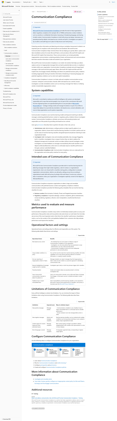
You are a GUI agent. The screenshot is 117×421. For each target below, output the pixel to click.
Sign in (113, 2)
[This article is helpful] (110, 39)
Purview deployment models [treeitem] (10, 105)
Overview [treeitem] (8, 56)
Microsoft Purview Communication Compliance (46, 30)
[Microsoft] (3, 2)
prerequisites (43, 365)
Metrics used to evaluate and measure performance (105, 20)
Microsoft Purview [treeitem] (7, 17)
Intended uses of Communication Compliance (106, 17)
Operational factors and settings (106, 23)
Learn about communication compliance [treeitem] (12, 60)
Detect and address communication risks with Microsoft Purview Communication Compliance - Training (57, 398)
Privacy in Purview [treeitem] (7, 108)
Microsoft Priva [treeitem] (6, 97)
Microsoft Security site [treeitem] (8, 102)
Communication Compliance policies (56, 367)
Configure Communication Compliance (104, 29)
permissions (40, 125)
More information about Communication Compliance (105, 33)
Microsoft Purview (41, 11)
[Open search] (109, 2)
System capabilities (103, 14)
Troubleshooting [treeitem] (7, 91)
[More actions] (84, 11)
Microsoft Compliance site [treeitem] (9, 94)
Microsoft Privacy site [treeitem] (8, 99)
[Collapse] (19, 10)
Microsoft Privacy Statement (66, 284)
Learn (33, 11)
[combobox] (11, 13)
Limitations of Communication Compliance (105, 26)
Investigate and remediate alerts (43, 379)
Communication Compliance (49, 360)
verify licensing (61, 363)
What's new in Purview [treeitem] (8, 23)
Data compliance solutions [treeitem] (10, 47)
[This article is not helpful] (112, 39)
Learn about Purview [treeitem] (8, 20)
